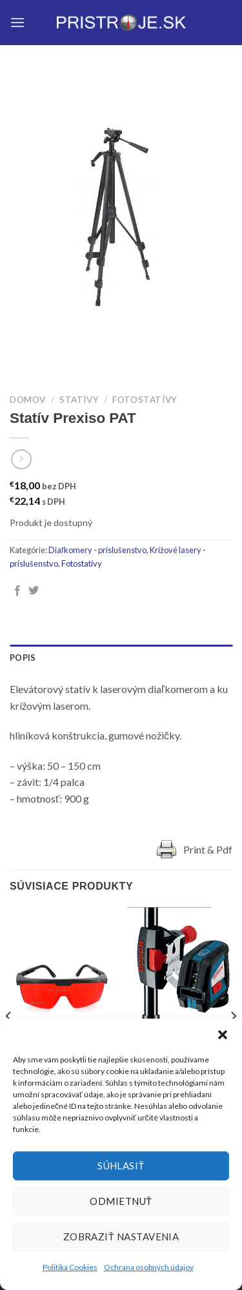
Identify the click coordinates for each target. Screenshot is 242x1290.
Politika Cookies (70, 1267)
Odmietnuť (121, 1201)
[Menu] (17, 22)
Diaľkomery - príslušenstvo (97, 550)
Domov (28, 400)
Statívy (79, 400)
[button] (222, 1034)
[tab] (121, 657)
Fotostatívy (144, 400)
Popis (22, 657)
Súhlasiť (121, 1165)
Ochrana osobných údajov (149, 1267)
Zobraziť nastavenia (121, 1236)
